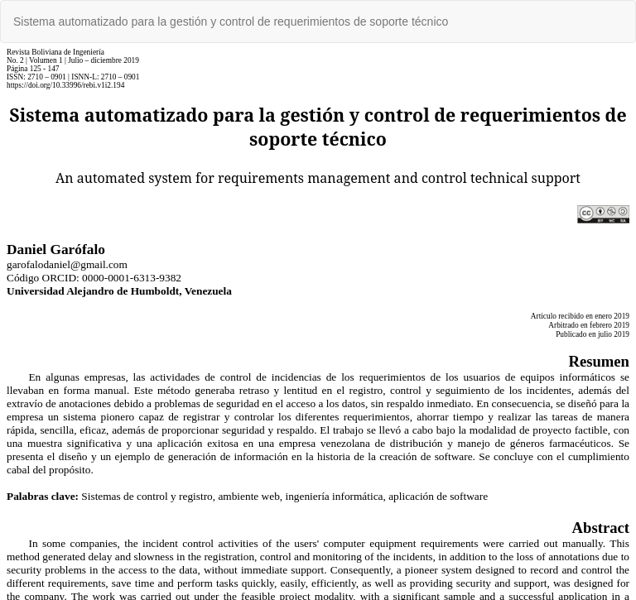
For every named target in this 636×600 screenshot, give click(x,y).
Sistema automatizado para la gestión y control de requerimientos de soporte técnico (230, 21)
